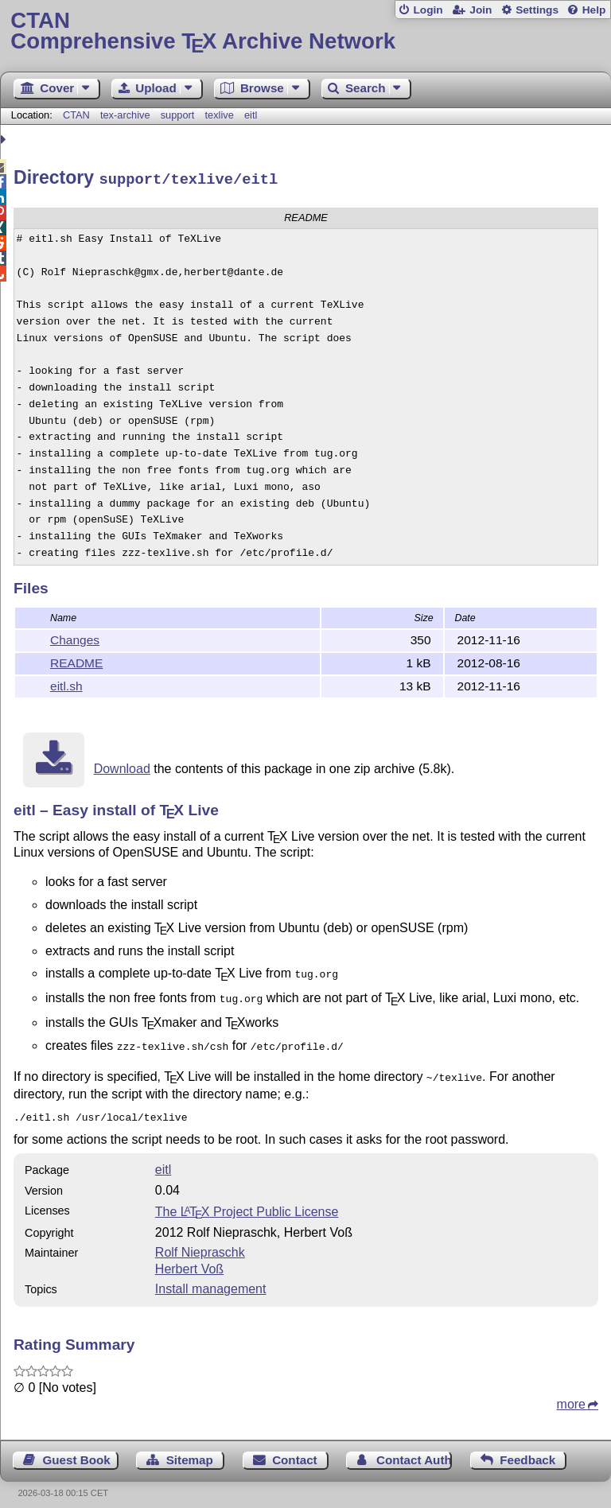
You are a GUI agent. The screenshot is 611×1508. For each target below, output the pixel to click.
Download (122, 766)
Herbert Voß (189, 1258)
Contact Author (414, 1449)
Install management (211, 1278)
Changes (74, 637)
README (76, 660)
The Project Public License (247, 1201)
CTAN (76, 115)
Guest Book (77, 1449)
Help (594, 10)
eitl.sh (66, 683)
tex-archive (125, 115)
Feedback (527, 1449)
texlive (219, 115)
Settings (537, 10)
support (178, 115)
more (571, 1394)
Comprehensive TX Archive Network (305, 31)
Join (480, 10)
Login (427, 10)
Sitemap (189, 1449)
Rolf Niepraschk (200, 1242)
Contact (294, 1449)
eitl (250, 115)
